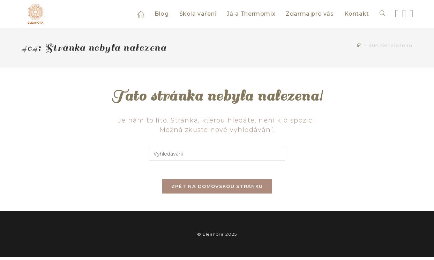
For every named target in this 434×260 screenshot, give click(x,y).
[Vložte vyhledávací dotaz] (217, 154)
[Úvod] (359, 45)
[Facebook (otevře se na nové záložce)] (397, 13)
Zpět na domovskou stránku (217, 189)
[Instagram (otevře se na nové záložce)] (404, 13)
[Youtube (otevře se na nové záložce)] (411, 13)
